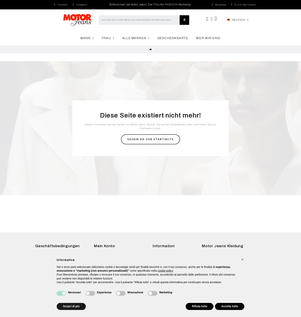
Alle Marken (136, 38)
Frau (108, 38)
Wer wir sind (208, 38)
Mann (87, 38)
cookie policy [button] (165, 270)
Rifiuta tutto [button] (199, 306)
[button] (150, 139)
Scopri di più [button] (71, 306)
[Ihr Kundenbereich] (212, 19)
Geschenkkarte (172, 38)
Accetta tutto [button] (229, 306)
